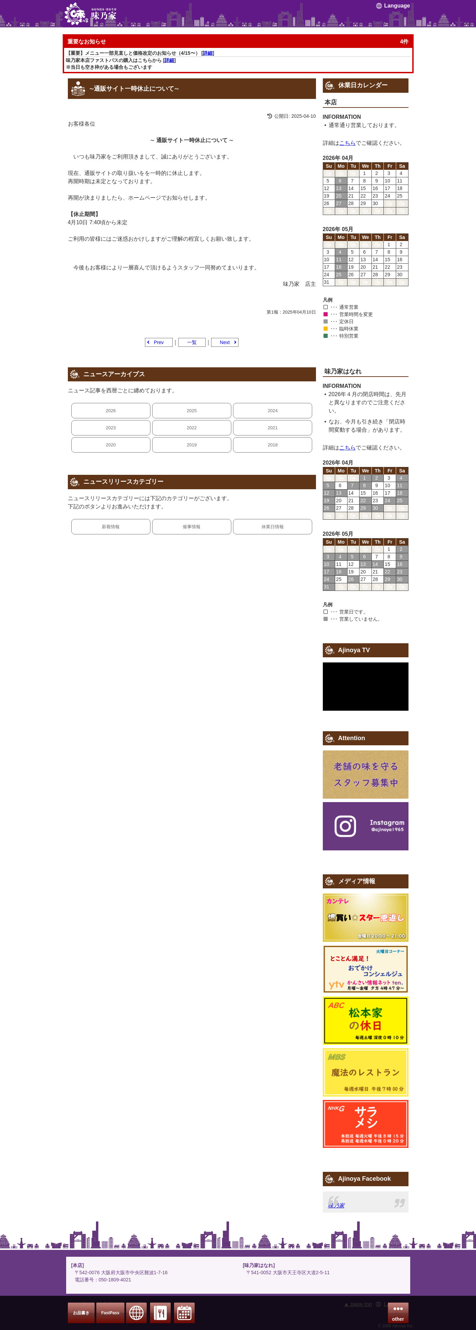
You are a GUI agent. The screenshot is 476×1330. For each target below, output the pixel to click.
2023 (111, 427)
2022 (192, 427)
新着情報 (111, 526)
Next (225, 342)
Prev (159, 342)
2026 (111, 410)
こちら (347, 143)
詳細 (207, 53)
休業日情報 (272, 526)
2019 (192, 444)
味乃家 (336, 1205)
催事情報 (191, 526)
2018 (273, 444)
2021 (273, 427)
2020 (111, 444)
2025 (192, 410)
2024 (273, 410)
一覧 (192, 342)
